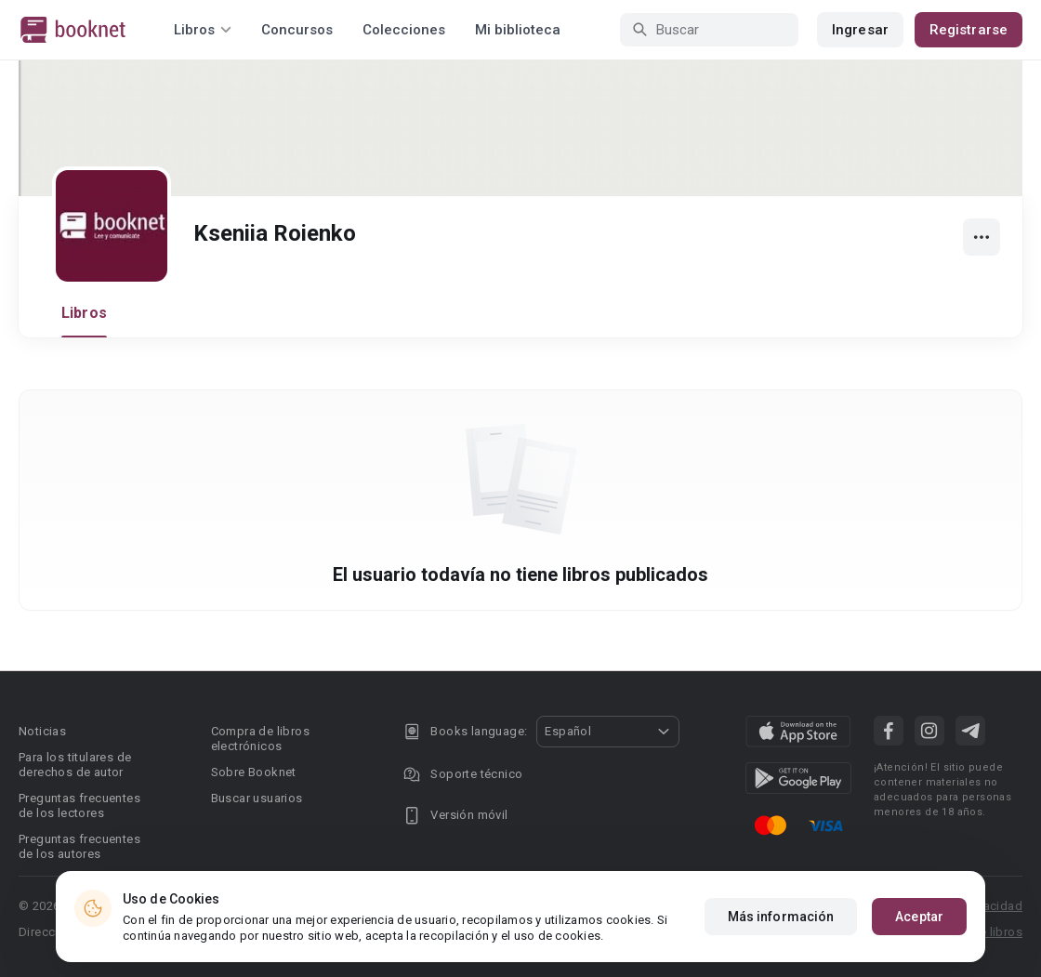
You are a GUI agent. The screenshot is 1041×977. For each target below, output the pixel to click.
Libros (84, 313)
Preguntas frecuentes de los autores (79, 846)
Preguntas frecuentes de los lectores (79, 805)
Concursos (297, 29)
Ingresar (860, 29)
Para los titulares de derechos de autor (75, 764)
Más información (781, 916)
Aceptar (919, 916)
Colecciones (403, 29)
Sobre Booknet (253, 772)
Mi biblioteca (517, 29)
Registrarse (968, 29)
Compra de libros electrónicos (260, 738)
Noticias (42, 731)
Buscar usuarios (257, 798)
